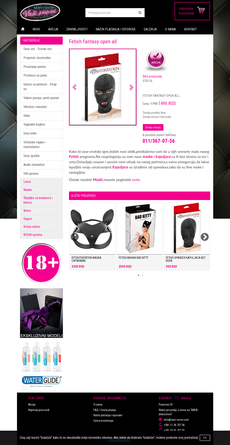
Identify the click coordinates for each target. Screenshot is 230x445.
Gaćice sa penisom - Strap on (40, 86)
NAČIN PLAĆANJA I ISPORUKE (116, 29)
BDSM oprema (32, 235)
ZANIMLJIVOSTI (76, 29)
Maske (27, 190)
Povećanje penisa (34, 67)
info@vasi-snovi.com (176, 420)
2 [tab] (143, 275)
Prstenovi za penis (35, 75)
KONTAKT (190, 29)
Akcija (31, 404)
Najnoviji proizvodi (38, 410)
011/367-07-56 (159, 141)
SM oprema (30, 174)
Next (202, 235)
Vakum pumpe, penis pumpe (41, 98)
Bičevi (27, 211)
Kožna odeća (31, 227)
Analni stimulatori (34, 165)
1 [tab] (139, 275)
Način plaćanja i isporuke (107, 415)
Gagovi (27, 219)
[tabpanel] (92, 238)
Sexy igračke (31, 156)
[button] (74, 87)
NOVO (36, 29)
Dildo (26, 116)
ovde (136, 179)
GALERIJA (150, 29)
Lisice (27, 182)
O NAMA (170, 29)
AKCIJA (53, 29)
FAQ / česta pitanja (104, 410)
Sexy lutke (30, 133)
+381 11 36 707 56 (174, 425)
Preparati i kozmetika (37, 58)
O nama (97, 404)
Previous (72, 235)
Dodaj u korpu (153, 127)
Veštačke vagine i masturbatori (34, 144)
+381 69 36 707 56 (174, 430)
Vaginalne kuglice (34, 124)
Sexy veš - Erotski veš (37, 49)
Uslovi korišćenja (103, 421)
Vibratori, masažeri (35, 107)
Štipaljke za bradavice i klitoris (38, 200)
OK (205, 437)
